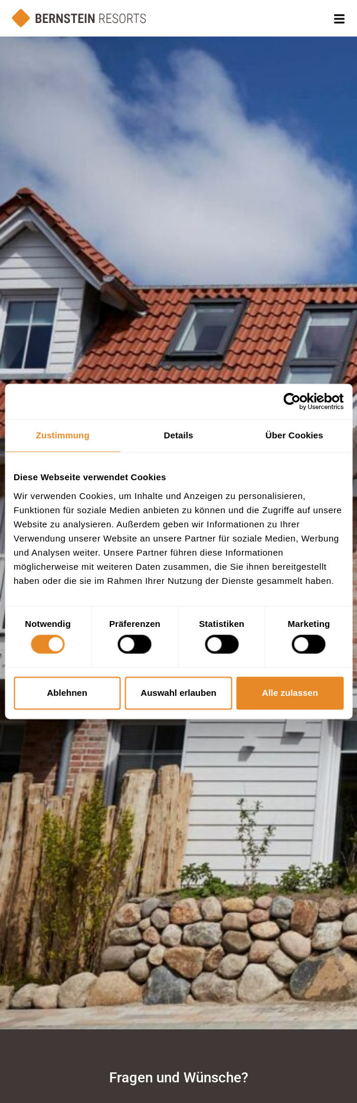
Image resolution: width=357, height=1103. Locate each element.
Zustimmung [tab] (63, 435)
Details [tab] (179, 435)
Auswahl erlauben (178, 693)
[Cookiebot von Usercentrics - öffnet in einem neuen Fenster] (291, 401)
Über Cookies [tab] (294, 435)
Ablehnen (67, 693)
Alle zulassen (290, 693)
